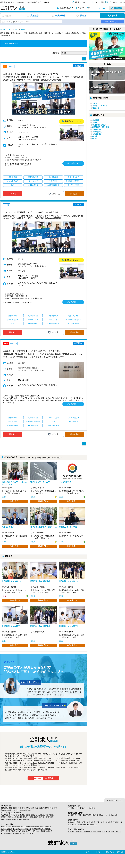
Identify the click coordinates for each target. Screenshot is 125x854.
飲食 (80, 832)
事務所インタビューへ (71, 121)
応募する (12, 194)
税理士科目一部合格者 (100, 127)
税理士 (94, 123)
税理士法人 (92, 815)
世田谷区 (34, 815)
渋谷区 (27, 815)
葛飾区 (3, 819)
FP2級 (94, 139)
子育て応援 (27, 829)
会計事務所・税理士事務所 (78, 815)
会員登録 (43, 778)
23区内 (12, 813)
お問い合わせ (110, 852)
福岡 (25, 810)
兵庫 (6, 810)
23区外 (18, 813)
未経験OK (4, 826)
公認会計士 (96, 120)
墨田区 (14, 819)
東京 (10, 808)
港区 (17, 815)
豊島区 (24, 817)
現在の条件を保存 (112, 22)
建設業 (108, 832)
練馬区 (35, 817)
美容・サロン (116, 832)
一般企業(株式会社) (111, 815)
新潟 (44, 808)
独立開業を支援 (6, 833)
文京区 (14, 817)
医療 (103, 832)
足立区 (45, 817)
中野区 (8, 817)
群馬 (27, 808)
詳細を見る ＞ (15, 501)
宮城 (36, 808)
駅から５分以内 (6, 829)
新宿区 (3, 817)
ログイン (104, 8)
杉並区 (19, 817)
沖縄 (29, 810)
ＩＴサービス (87, 832)
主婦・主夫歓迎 (45, 826)
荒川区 (50, 817)
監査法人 (100, 815)
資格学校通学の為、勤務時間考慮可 (39, 831)
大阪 (2, 810)
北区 (40, 817)
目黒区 (40, 815)
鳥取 (10, 810)
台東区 (8, 819)
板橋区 (30, 817)
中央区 (22, 815)
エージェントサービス (54, 705)
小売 (94, 832)
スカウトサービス (30, 682)
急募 (49, 829)
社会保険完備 (34, 826)
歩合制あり (17, 833)
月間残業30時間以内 (39, 829)
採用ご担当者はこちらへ (116, 2)
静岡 (47, 808)
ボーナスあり (18, 829)
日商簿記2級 (97, 132)
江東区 (19, 819)
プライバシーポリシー (94, 852)
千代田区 (12, 815)
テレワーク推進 (27, 833)
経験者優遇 (12, 826)
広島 (13, 810)
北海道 (31, 808)
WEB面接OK (20, 831)
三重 (55, 808)
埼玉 (23, 808)
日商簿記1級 (97, 129)
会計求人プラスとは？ (82, 2)
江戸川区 (25, 819)
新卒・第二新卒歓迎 (8, 831)
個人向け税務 (73, 832)
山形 (40, 808)
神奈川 (14, 808)
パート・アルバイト (99, 106)
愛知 (51, 808)
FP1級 (94, 136)
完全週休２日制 (23, 826)
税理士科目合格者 (99, 125)
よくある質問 (99, 2)
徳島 (21, 810)
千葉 (19, 808)
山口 (17, 810)
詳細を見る (74, 194)
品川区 (45, 815)
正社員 (94, 103)
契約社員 (95, 108)
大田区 (51, 815)
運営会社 (120, 852)
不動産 (98, 832)
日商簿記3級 (97, 134)
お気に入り (54, 193)
